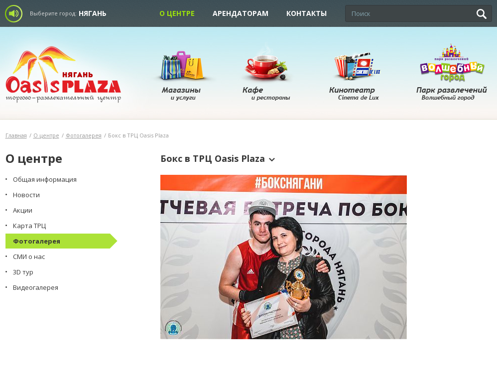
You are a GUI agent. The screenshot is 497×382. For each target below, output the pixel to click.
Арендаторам (240, 13)
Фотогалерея (84, 135)
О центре (177, 13)
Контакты (306, 13)
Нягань (93, 13)
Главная (16, 135)
